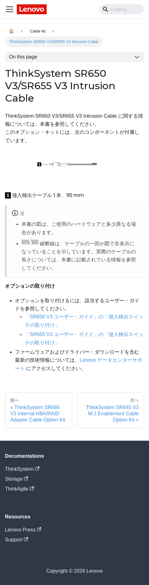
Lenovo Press (23, 529)
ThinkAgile (19, 488)
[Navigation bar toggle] (9, 9)
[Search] (121, 9)
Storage (16, 479)
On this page (23, 56)
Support (16, 539)
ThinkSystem (22, 469)
